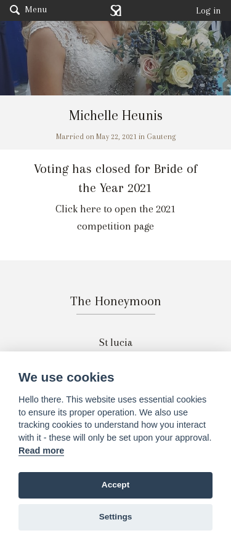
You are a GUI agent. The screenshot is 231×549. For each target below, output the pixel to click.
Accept (115, 484)
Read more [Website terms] (41, 450)
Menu (28, 9)
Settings (115, 516)
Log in (208, 10)
